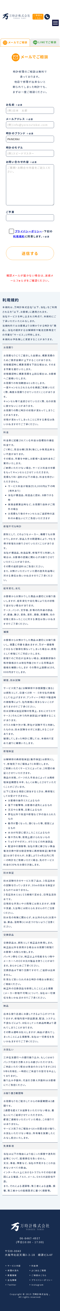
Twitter (12, 1284)
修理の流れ (13, 1270)
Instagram (38, 1284)
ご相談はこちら (37, 16)
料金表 (35, 1265)
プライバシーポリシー (28, 231)
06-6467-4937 (30, 1238)
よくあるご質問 (39, 1270)
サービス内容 (14, 1265)
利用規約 (19, 236)
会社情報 (12, 1280)
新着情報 (12, 1275)
